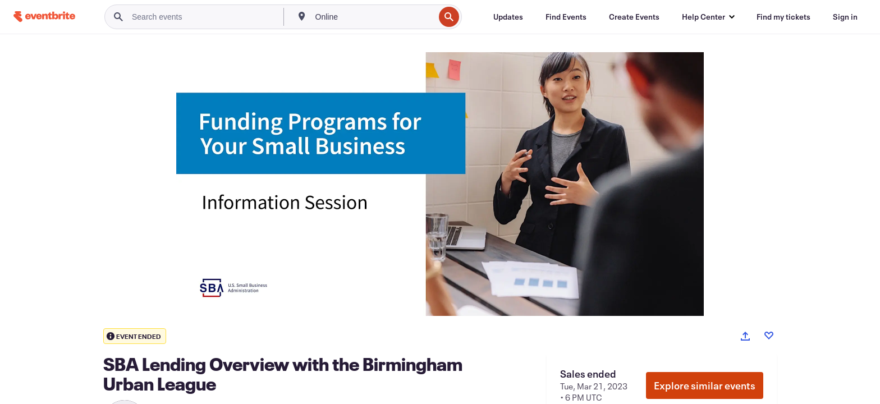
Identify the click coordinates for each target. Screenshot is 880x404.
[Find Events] (566, 17)
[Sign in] (845, 17)
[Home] (44, 16)
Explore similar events (704, 385)
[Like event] (769, 335)
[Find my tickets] (783, 17)
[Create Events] (634, 17)
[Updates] (508, 17)
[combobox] (374, 17)
